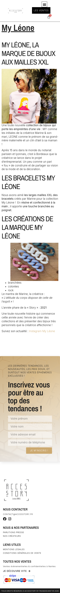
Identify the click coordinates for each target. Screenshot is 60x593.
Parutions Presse (13, 532)
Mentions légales (14, 549)
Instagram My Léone (42, 331)
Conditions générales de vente (22, 553)
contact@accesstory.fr (18, 514)
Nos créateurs (12, 536)
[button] (44, 4)
